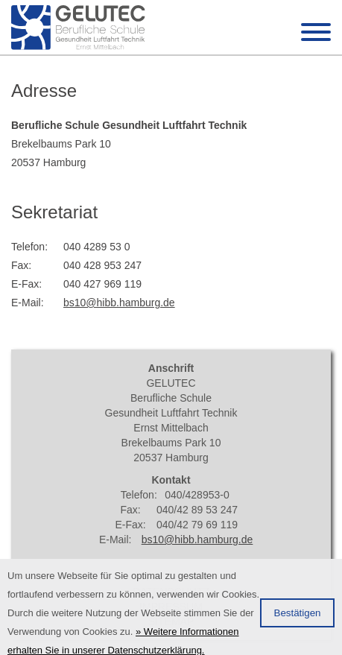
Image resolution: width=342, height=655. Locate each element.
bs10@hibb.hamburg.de (119, 302)
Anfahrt (171, 577)
